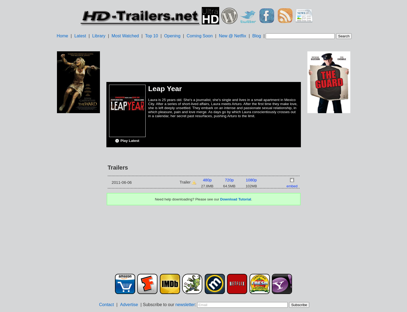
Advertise (129, 304)
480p (207, 180)
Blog (256, 36)
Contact (106, 304)
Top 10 (151, 36)
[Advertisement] (78, 199)
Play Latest (127, 141)
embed (292, 186)
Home (62, 36)
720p (229, 180)
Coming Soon (200, 36)
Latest (80, 36)
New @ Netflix (232, 36)
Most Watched (125, 36)
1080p (251, 180)
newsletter (185, 304)
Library (98, 36)
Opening (172, 36)
